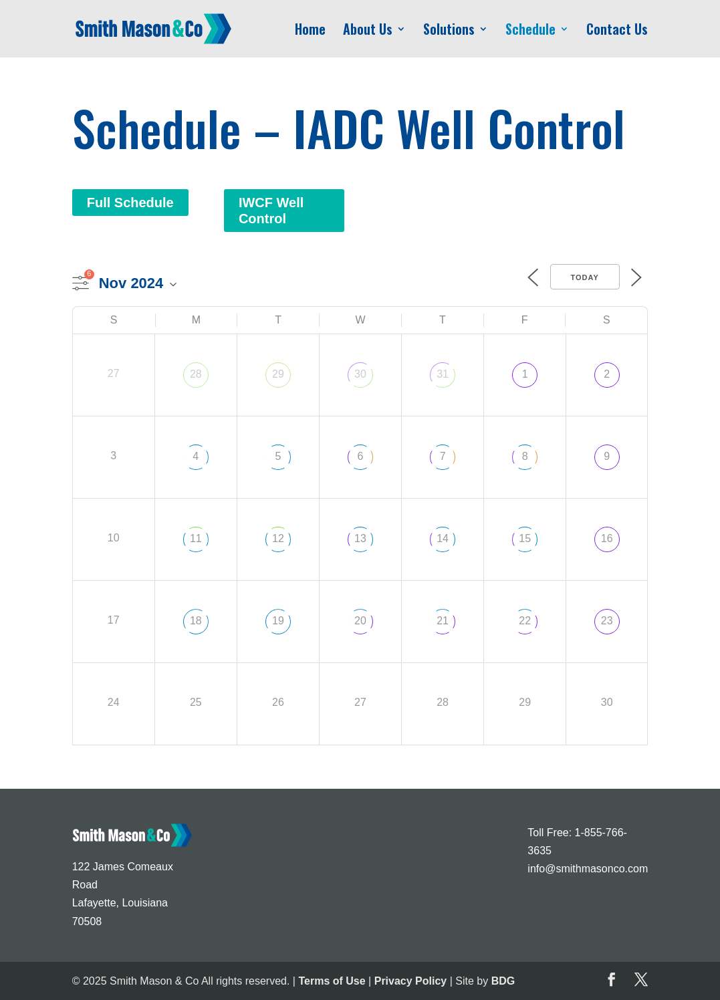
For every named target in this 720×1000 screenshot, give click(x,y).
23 (607, 620)
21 (443, 620)
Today (585, 277)
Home (310, 31)
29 (278, 374)
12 (278, 538)
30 (360, 374)
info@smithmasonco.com (587, 868)
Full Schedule (130, 202)
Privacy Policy (410, 981)
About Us (367, 31)
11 (196, 538)
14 (443, 538)
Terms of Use (331, 981)
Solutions (449, 31)
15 (525, 538)
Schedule (530, 31)
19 (278, 620)
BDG (503, 981)
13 (360, 538)
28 (196, 374)
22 (525, 620)
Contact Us (617, 31)
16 (607, 538)
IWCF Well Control (271, 210)
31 (443, 374)
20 (360, 620)
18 (196, 620)
